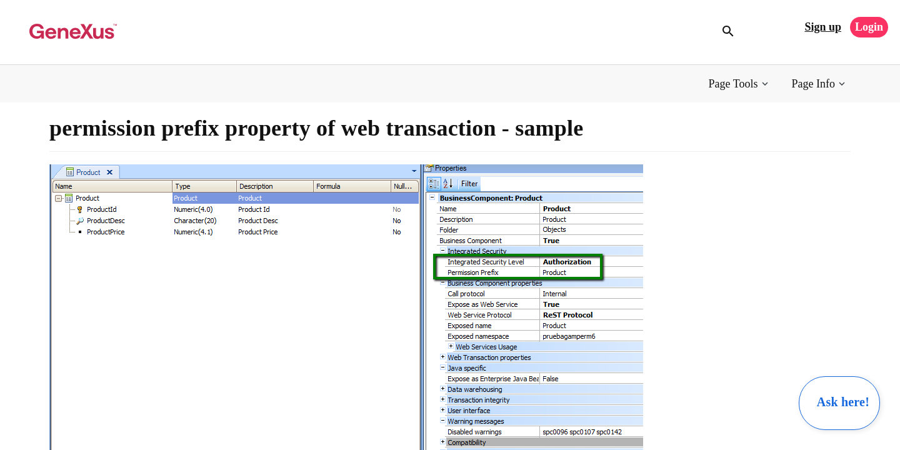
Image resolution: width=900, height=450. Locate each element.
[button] (740, 84)
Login (869, 27)
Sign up (822, 27)
